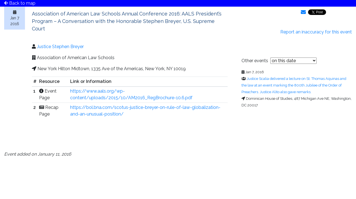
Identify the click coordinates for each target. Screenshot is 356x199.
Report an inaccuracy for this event (316, 32)
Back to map (19, 3)
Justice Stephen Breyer (60, 46)
